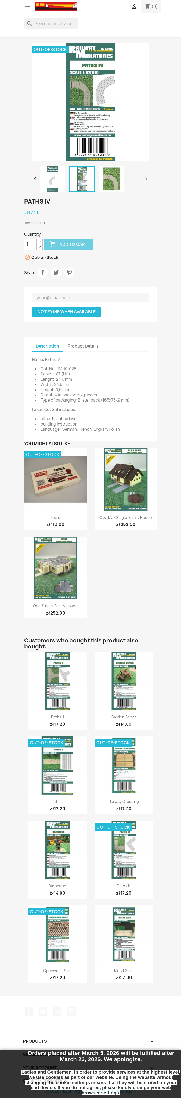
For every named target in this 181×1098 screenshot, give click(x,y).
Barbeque (57, 885)
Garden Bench (124, 716)
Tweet (56, 272)
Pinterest (69, 272)
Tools (55, 517)
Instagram (71, 1011)
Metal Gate (124, 970)
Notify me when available (67, 311)
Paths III (123, 885)
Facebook (29, 1011)
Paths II (57, 716)
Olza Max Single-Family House (125, 517)
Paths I (57, 801)
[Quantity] (30, 244)
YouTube (57, 1011)
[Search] (51, 23)
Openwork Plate (57, 970)
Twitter (43, 1011)
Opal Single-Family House (55, 605)
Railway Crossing (124, 801)
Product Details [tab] (83, 346)
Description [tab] (47, 346)
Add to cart (69, 244)
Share (43, 272)
